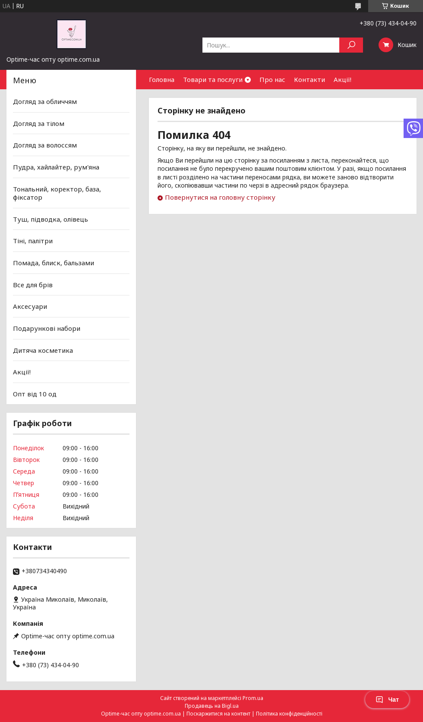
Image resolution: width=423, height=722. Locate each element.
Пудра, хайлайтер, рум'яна (56, 167)
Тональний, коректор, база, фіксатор (57, 192)
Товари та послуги (213, 79)
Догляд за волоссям (45, 145)
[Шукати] (351, 45)
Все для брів (33, 284)
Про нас (272, 79)
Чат (387, 699)
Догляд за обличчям (45, 101)
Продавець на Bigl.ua (212, 705)
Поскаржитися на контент (218, 713)
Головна (161, 79)
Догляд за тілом (38, 123)
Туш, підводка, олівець (50, 219)
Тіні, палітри (33, 240)
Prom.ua (253, 698)
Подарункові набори (46, 328)
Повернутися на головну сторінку (220, 197)
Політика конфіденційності (289, 713)
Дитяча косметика (43, 349)
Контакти (309, 79)
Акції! (342, 79)
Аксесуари (30, 306)
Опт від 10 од (35, 393)
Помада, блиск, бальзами (53, 262)
